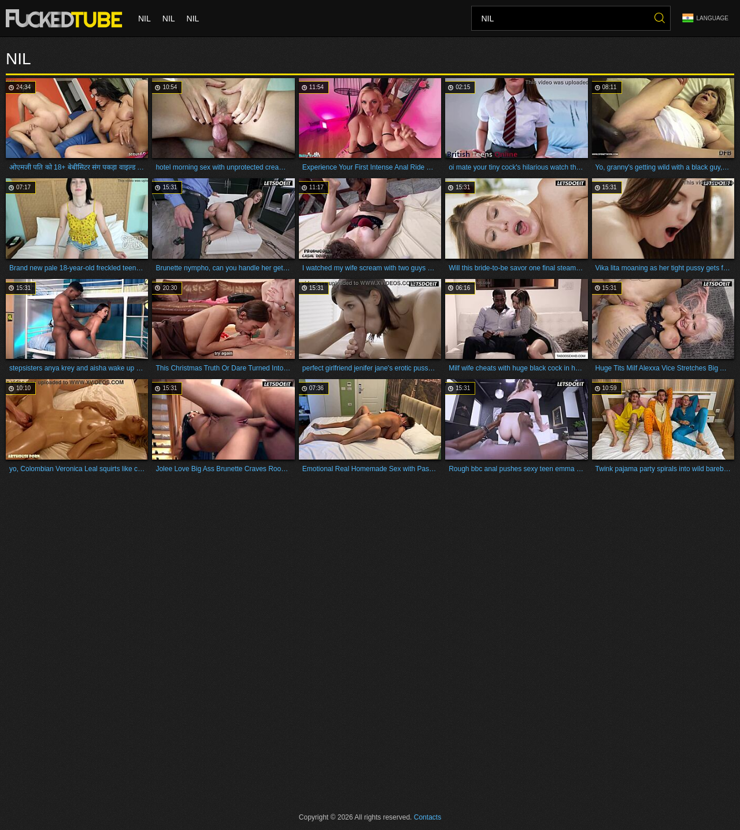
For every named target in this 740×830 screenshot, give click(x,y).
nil (144, 18)
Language (705, 18)
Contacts (427, 817)
